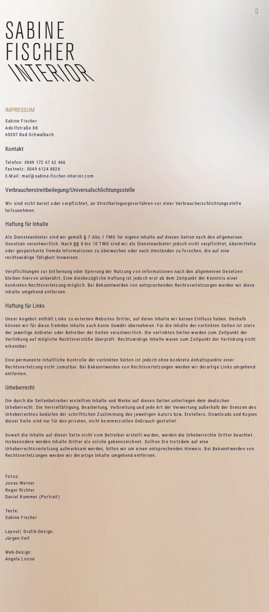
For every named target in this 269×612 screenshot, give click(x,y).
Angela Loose (20, 558)
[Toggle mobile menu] (256, 11)
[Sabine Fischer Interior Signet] (50, 23)
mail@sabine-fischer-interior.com (58, 176)
